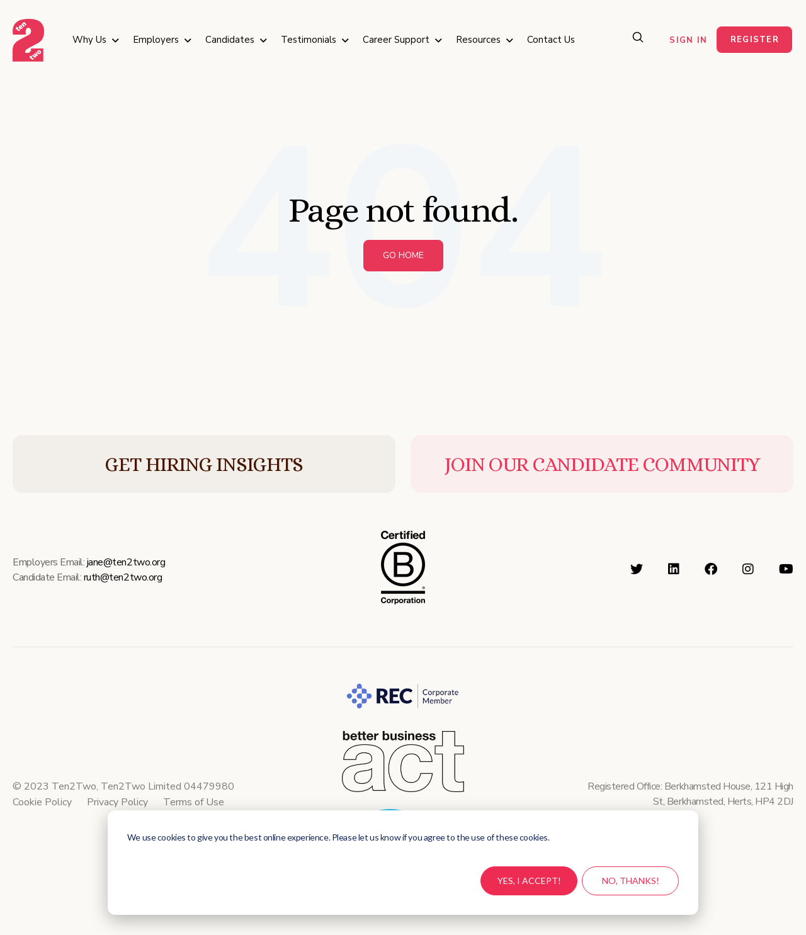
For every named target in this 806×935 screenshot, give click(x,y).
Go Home (403, 255)
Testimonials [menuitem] (308, 39)
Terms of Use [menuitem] (193, 802)
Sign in (688, 40)
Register (754, 39)
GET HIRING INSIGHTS (204, 464)
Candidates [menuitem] (229, 39)
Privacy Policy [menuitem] (117, 802)
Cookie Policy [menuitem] (42, 802)
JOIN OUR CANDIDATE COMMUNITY (602, 464)
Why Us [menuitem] (89, 39)
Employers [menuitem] (156, 39)
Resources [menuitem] (478, 39)
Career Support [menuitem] (396, 39)
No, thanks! (630, 880)
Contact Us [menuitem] (551, 39)
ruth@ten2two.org (123, 577)
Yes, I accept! (529, 880)
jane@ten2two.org (126, 562)
